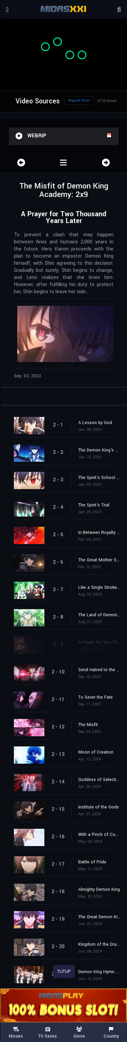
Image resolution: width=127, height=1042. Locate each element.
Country (111, 1033)
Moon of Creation (95, 752)
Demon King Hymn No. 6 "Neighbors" (99, 972)
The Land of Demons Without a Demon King (99, 615)
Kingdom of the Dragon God (99, 944)
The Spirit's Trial (93, 505)
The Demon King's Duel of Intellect (99, 450)
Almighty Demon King (99, 889)
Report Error (79, 100)
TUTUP (64, 971)
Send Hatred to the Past (99, 670)
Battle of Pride (92, 862)
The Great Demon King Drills (99, 917)
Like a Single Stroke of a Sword (99, 587)
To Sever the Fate (95, 697)
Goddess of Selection (99, 780)
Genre (80, 1033)
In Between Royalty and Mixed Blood (99, 532)
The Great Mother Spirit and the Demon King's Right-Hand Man (99, 560)
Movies (16, 1033)
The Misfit (88, 725)
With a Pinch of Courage (99, 834)
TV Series (48, 1033)
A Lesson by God (95, 423)
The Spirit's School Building (99, 478)
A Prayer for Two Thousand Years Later (99, 642)
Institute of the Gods (98, 807)
